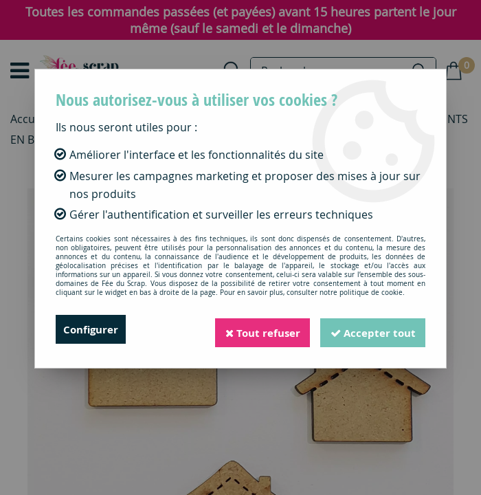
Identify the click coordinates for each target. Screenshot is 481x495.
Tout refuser (255, 329)
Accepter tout (370, 329)
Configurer (92, 329)
